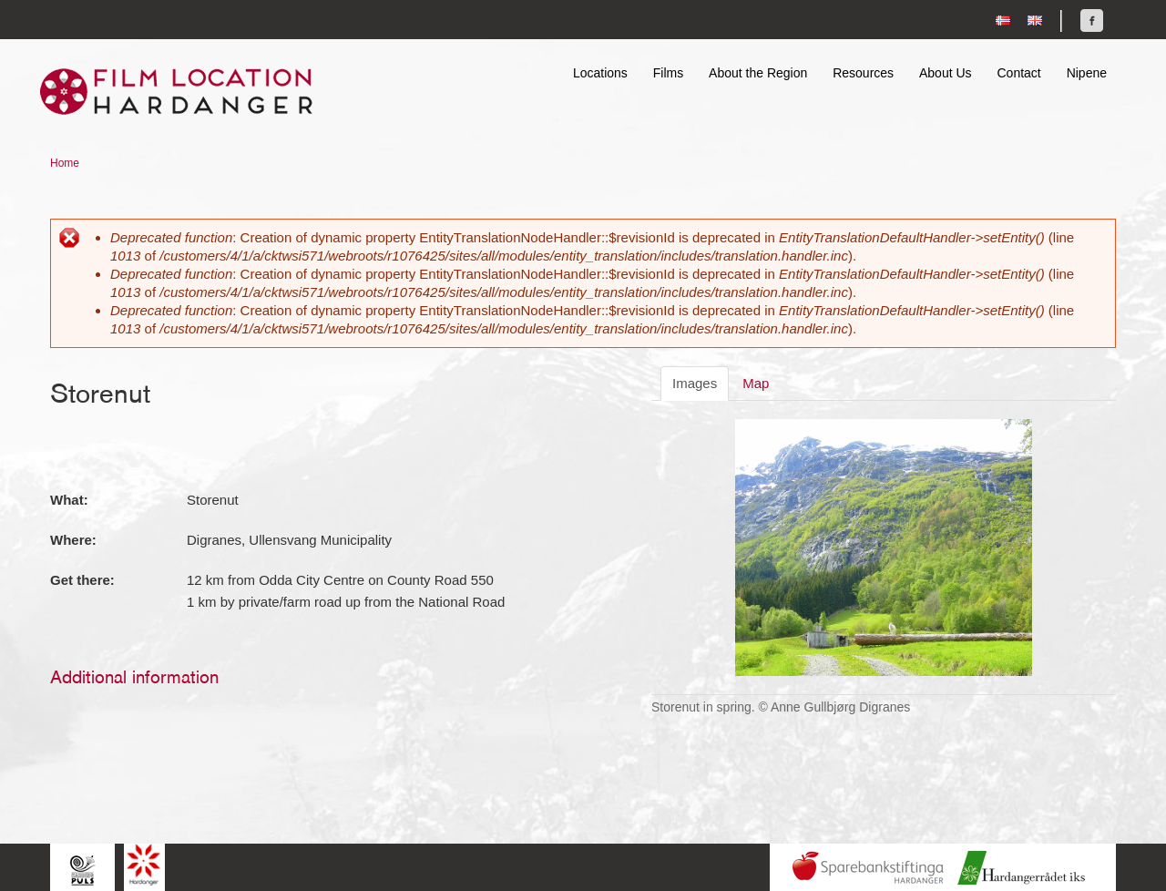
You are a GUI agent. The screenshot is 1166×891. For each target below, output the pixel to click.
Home (64, 163)
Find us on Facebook (1091, 20)
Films (668, 73)
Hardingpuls (82, 869)
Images (694, 383)
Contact (1018, 73)
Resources (863, 73)
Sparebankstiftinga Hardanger (868, 868)
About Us (945, 73)
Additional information (134, 677)
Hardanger (144, 865)
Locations (600, 73)
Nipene (1087, 73)
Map (755, 383)
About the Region (758, 73)
